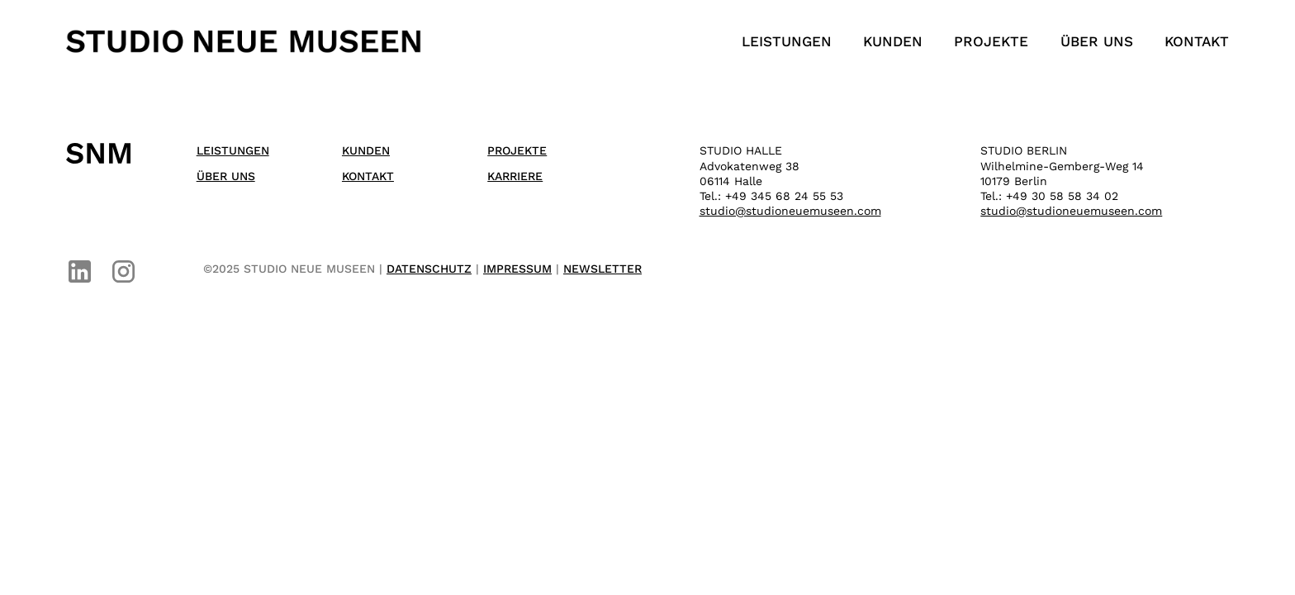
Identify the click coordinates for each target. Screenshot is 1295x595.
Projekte (991, 41)
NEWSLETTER (602, 268)
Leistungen (787, 41)
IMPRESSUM (517, 268)
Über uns (1096, 41)
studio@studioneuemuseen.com (790, 210)
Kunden (893, 41)
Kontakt (1197, 41)
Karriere (515, 176)
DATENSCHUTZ (429, 268)
